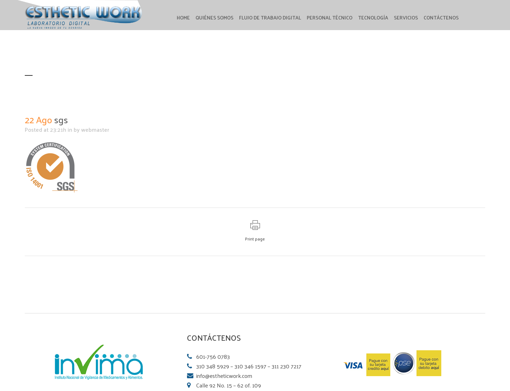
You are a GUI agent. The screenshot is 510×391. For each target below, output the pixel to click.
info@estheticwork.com (224, 375)
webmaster (95, 129)
